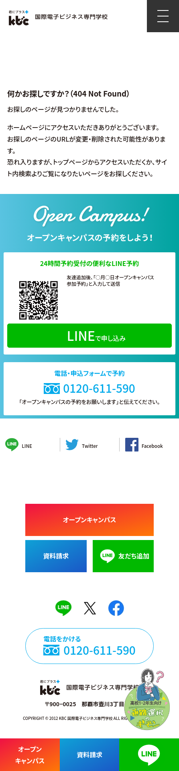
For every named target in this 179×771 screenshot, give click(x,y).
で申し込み (96, 335)
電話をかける (89, 650)
